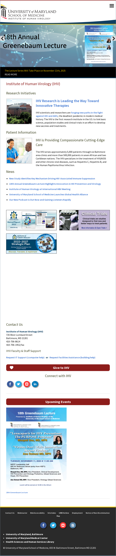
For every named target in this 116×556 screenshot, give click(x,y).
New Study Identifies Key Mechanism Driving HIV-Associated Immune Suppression (52, 178)
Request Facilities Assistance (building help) (72, 357)
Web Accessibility (37, 513)
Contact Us (9, 513)
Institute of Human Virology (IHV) (33, 83)
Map (58, 516)
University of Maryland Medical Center (26, 538)
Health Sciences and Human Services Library (30, 542)
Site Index (52, 513)
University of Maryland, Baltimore (24, 534)
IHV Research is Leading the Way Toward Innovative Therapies (67, 103)
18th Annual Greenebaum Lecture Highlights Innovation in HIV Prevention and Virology (55, 183)
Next (113, 38)
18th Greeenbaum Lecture (17, 493)
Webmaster (22, 513)
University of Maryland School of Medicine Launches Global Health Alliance (48, 194)
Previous (2, 38)
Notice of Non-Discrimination (98, 513)
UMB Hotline (64, 513)
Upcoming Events (58, 402)
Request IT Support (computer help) (25, 357)
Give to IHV (61, 368)
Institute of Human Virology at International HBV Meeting (39, 189)
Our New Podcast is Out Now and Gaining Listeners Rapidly (40, 199)
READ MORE (11, 74)
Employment (77, 513)
